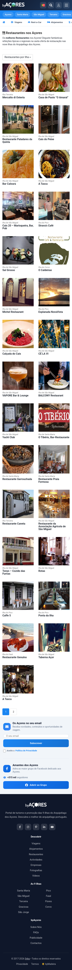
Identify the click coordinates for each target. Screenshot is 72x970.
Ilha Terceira (7, 94)
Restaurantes (36, 854)
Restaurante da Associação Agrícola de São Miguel (52, 526)
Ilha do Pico (43, 223)
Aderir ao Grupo (36, 785)
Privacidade (22, 964)
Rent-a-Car (34, 22)
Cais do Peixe (46, 139)
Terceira (53, 14)
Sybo (27, 958)
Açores (8, 14)
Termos (35, 964)
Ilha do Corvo (44, 267)
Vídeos (36, 875)
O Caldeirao (45, 270)
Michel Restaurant (13, 311)
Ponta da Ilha (46, 615)
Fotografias (36, 870)
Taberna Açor (46, 657)
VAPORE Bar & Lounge (15, 395)
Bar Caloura (9, 183)
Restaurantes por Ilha (18, 57)
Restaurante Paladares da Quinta (17, 141)
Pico (48, 890)
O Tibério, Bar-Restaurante (53, 437)
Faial (48, 896)
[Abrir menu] (66, 5)
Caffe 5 (6, 615)
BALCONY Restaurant (50, 395)
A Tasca (43, 183)
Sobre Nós (36, 927)
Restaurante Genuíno (14, 657)
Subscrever (36, 743)
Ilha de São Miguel (46, 94)
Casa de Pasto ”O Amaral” (53, 97)
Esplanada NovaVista (50, 311)
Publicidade (36, 937)
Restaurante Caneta (13, 523)
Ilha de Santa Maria (46, 434)
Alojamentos (55, 22)
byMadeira (49, 964)
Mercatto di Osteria (13, 97)
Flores (48, 901)
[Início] (4, 22)
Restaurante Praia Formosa (48, 480)
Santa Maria (22, 14)
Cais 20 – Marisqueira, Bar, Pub (18, 227)
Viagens (16, 22)
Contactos (36, 943)
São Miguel (39, 14)
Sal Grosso (8, 270)
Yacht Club (8, 437)
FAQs (36, 932)
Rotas (41, 570)
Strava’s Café (45, 225)
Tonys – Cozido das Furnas (13, 572)
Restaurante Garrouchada (17, 479)
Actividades (36, 859)
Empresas (36, 865)
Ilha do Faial (7, 654)
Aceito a (20, 750)
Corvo (48, 906)
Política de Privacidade (26, 750)
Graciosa (23, 906)
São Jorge (23, 912)
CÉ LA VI (43, 353)
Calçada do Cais (11, 353)
